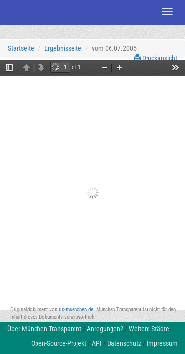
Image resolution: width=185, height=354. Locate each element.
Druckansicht (155, 58)
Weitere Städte (149, 329)
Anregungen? (105, 329)
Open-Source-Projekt (58, 343)
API (97, 343)
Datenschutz (124, 343)
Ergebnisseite (62, 48)
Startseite (21, 48)
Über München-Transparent (44, 329)
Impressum (162, 343)
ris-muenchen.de (76, 309)
